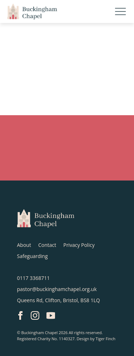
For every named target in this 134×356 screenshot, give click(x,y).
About (24, 245)
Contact (47, 245)
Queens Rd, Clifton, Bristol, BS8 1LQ (58, 300)
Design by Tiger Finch (96, 338)
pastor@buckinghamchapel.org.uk (57, 289)
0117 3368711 (33, 278)
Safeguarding (32, 256)
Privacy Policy (78, 245)
